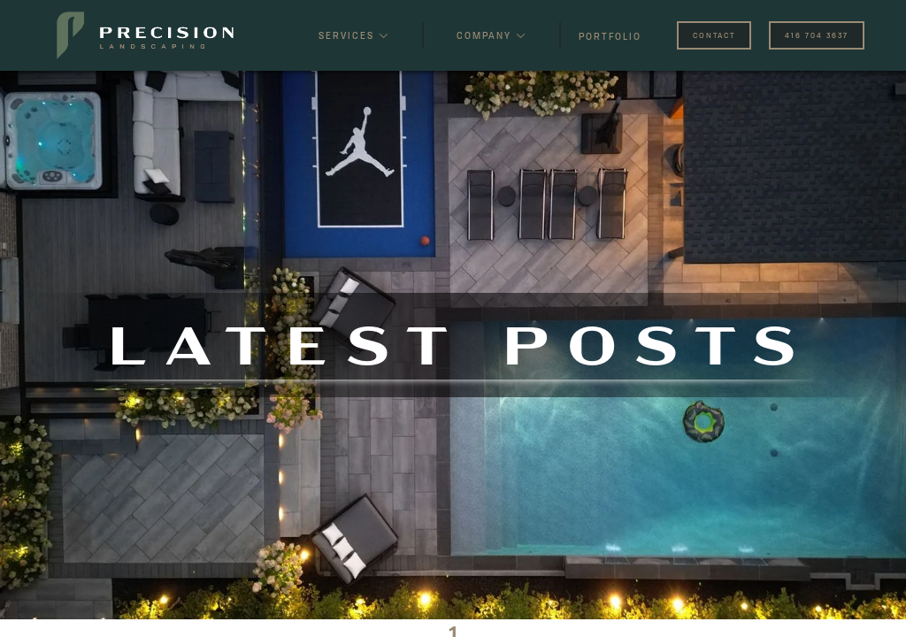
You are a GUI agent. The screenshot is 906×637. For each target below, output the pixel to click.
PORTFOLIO (610, 36)
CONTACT (714, 35)
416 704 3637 (816, 35)
